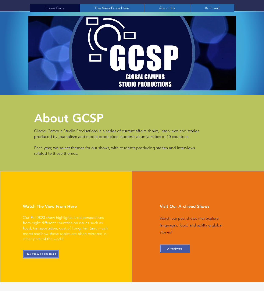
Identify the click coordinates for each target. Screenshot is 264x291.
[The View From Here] (41, 254)
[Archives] (175, 249)
